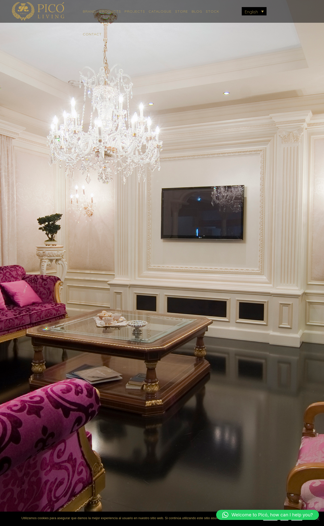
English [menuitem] (251, 11)
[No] (317, 518)
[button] (267, 515)
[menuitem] (254, 11)
